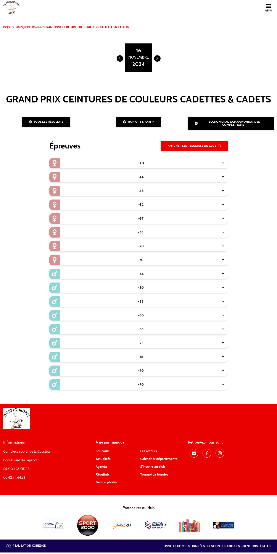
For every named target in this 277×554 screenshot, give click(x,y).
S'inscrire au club (152, 468)
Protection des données (185, 547)
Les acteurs (148, 452)
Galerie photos (107, 483)
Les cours (103, 452)
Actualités (103, 460)
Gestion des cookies (223, 547)
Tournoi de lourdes (154, 476)
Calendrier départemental (159, 460)
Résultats (103, 476)
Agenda (101, 468)
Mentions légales (256, 547)
